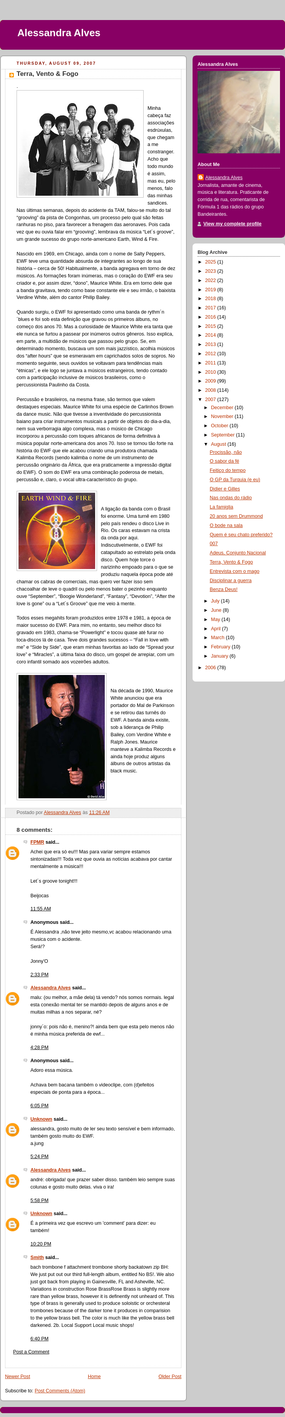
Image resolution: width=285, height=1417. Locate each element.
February (221, 647)
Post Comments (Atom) (60, 1390)
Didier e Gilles (225, 489)
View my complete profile (232, 224)
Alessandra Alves (59, 33)
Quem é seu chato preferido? (241, 534)
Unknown (41, 1119)
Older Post (169, 1376)
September (223, 435)
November (223, 416)
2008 (211, 390)
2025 (211, 262)
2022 (211, 280)
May (216, 619)
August (219, 444)
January (220, 656)
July (216, 601)
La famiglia (221, 507)
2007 (211, 399)
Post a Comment (31, 1352)
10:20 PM (40, 1244)
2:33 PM (39, 974)
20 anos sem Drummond (236, 516)
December (223, 407)
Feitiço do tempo (228, 470)
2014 (211, 335)
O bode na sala (226, 525)
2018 (211, 298)
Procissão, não (226, 452)
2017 (211, 308)
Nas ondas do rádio (231, 497)
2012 (211, 353)
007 (214, 543)
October (220, 425)
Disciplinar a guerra (231, 580)
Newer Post (17, 1376)
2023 (211, 271)
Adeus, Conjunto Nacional (238, 553)
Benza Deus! (224, 589)
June (217, 610)
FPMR (37, 842)
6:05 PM (39, 1105)
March (218, 637)
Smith (37, 1257)
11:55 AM (40, 909)
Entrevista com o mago (235, 571)
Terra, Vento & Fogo (231, 562)
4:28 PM (39, 1047)
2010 (211, 372)
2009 (211, 381)
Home (94, 1376)
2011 (211, 363)
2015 (211, 326)
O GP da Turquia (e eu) (235, 479)
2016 (211, 317)
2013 (211, 344)
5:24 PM (39, 1156)
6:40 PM (39, 1338)
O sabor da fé (224, 461)
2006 (211, 667)
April (216, 628)
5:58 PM (39, 1200)
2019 (211, 289)
